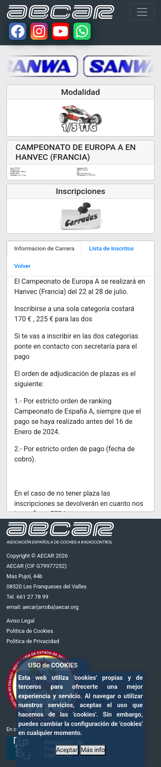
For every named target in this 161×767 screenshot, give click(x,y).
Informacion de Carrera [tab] (44, 248)
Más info (93, 750)
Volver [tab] (22, 265)
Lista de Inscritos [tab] (111, 248)
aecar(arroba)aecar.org (50, 607)
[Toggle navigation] (142, 12)
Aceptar (67, 750)
